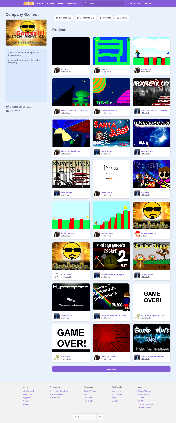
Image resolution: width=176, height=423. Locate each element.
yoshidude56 (66, 277)
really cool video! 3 (109, 356)
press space (106, 192)
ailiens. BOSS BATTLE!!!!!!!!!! (74, 110)
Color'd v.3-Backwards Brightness (114, 315)
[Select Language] (88, 416)
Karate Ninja (66, 192)
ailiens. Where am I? (110, 110)
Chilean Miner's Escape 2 (112, 274)
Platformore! (66, 274)
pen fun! (64, 69)
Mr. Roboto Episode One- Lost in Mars (155, 315)
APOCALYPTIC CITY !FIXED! (154, 110)
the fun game (107, 233)
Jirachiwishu (146, 318)
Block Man (65, 356)
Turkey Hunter (147, 274)
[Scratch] (28, 3)
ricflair (143, 236)
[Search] (85, 3)
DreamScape (147, 151)
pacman (104, 69)
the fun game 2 (67, 233)
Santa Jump (106, 151)
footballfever (66, 72)
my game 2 (146, 69)
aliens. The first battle (70, 151)
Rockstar (145, 192)
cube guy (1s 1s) (148, 233)
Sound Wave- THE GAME (152, 356)
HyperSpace (66, 315)
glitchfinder (145, 113)
